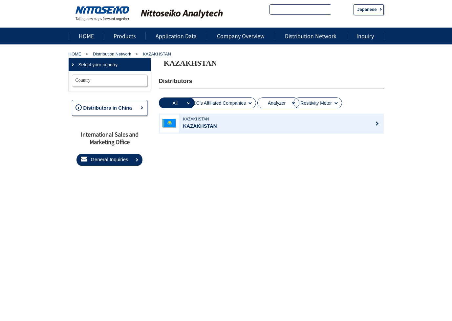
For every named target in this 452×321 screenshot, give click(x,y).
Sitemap (81, 303)
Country (83, 80)
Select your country (98, 64)
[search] (300, 10)
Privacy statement (113, 303)
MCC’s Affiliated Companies (243, 102)
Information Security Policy (161, 303)
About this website (211, 303)
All (181, 102)
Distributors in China (103, 107)
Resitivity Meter (356, 102)
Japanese (367, 9)
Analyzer (306, 102)
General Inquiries (104, 159)
